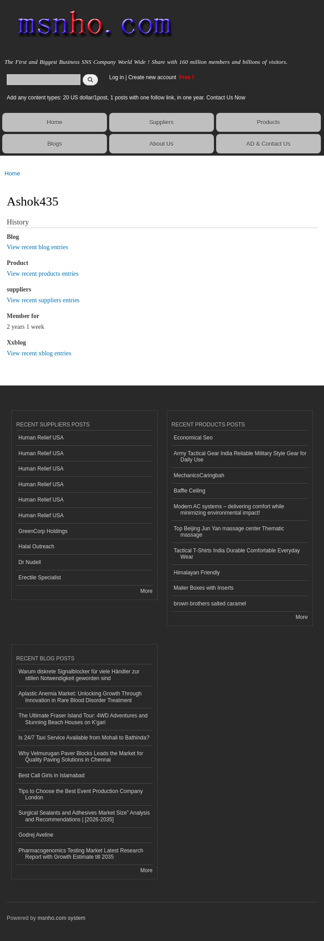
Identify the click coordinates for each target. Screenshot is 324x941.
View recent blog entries (37, 247)
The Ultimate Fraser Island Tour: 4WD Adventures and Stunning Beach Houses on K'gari (83, 718)
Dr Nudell (29, 562)
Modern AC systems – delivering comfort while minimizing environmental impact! (229, 509)
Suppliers (161, 122)
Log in (116, 77)
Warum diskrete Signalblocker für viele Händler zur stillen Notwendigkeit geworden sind (78, 674)
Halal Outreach (36, 546)
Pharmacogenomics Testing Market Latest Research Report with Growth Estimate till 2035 (80, 853)
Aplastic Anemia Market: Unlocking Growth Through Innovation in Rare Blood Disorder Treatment (80, 696)
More (146, 591)
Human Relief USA (41, 438)
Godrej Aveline (35, 835)
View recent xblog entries (39, 353)
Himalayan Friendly (197, 572)
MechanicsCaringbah (199, 475)
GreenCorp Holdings (42, 531)
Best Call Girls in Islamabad (51, 775)
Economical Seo (193, 438)
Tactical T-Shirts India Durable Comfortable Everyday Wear (237, 553)
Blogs (54, 143)
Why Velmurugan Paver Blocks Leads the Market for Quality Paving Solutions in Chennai (80, 756)
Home (54, 122)
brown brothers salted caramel (210, 603)
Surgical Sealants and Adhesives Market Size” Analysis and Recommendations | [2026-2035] (84, 816)
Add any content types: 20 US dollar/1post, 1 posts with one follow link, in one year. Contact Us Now (126, 97)
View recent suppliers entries (43, 300)
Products (268, 122)
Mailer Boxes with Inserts (204, 588)
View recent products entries (43, 273)
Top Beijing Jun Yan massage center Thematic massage (229, 531)
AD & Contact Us (268, 143)
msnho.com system (61, 918)
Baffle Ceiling (189, 491)
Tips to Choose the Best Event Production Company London (80, 794)
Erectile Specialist (39, 577)
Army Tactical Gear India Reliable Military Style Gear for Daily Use (240, 456)
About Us (161, 143)
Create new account (153, 77)
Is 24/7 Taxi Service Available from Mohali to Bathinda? (83, 738)
